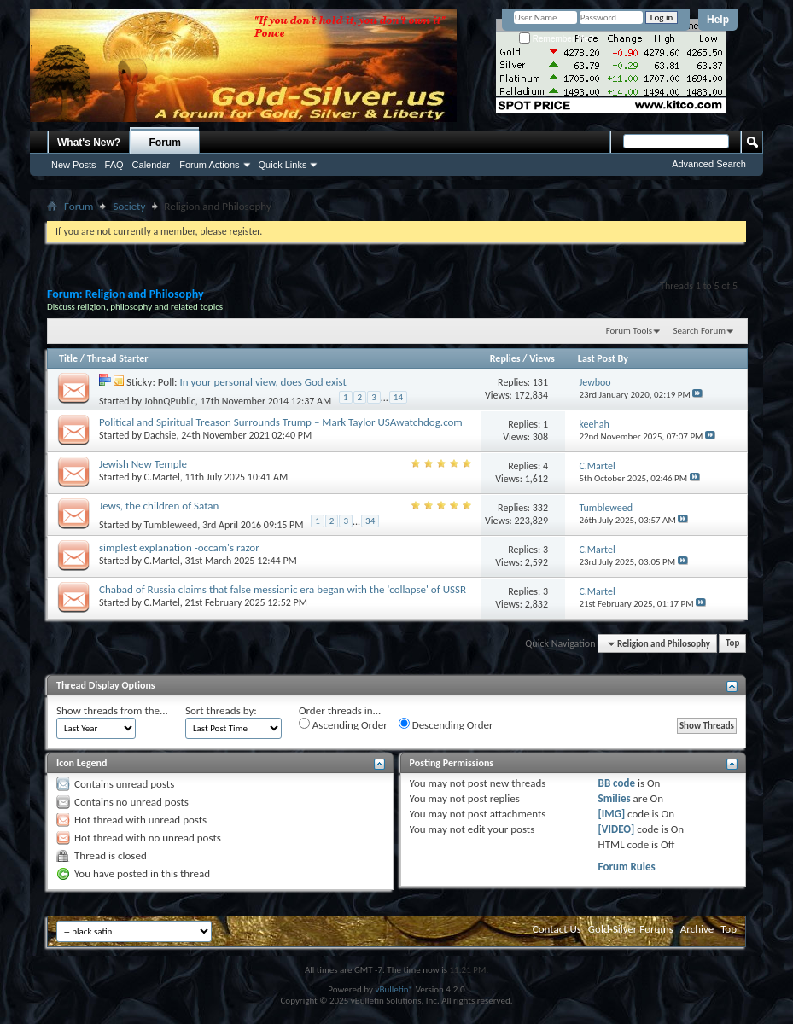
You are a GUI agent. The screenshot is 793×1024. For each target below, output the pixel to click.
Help (718, 20)
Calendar (151, 165)
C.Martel (162, 477)
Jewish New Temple (143, 463)
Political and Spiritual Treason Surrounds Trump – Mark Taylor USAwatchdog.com (281, 422)
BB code (616, 783)
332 (540, 508)
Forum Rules (627, 866)
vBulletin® (394, 989)
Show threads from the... (112, 710)
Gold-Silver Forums (630, 928)
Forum (165, 142)
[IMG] (612, 813)
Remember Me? (556, 39)
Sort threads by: (221, 710)
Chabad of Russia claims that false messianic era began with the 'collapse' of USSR (282, 589)
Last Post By (603, 358)
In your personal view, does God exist (263, 381)
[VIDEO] (616, 829)
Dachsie (160, 435)
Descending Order (446, 724)
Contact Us (557, 928)
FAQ (114, 165)
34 (370, 521)
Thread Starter (118, 358)
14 (398, 397)
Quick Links (283, 165)
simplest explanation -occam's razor (179, 547)
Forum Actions (209, 165)
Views (542, 358)
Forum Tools (629, 330)
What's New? (88, 142)
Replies (505, 358)
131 (540, 382)
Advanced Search (709, 164)
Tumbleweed (171, 524)
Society (129, 206)
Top (732, 643)
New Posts (73, 165)
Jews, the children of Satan (159, 505)
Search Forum (699, 330)
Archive (697, 928)
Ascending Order (343, 724)
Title (68, 358)
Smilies (614, 798)
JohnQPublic (169, 400)
